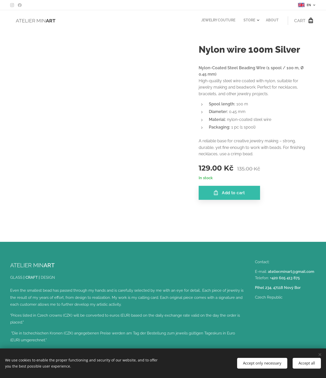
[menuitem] (261, 20)
